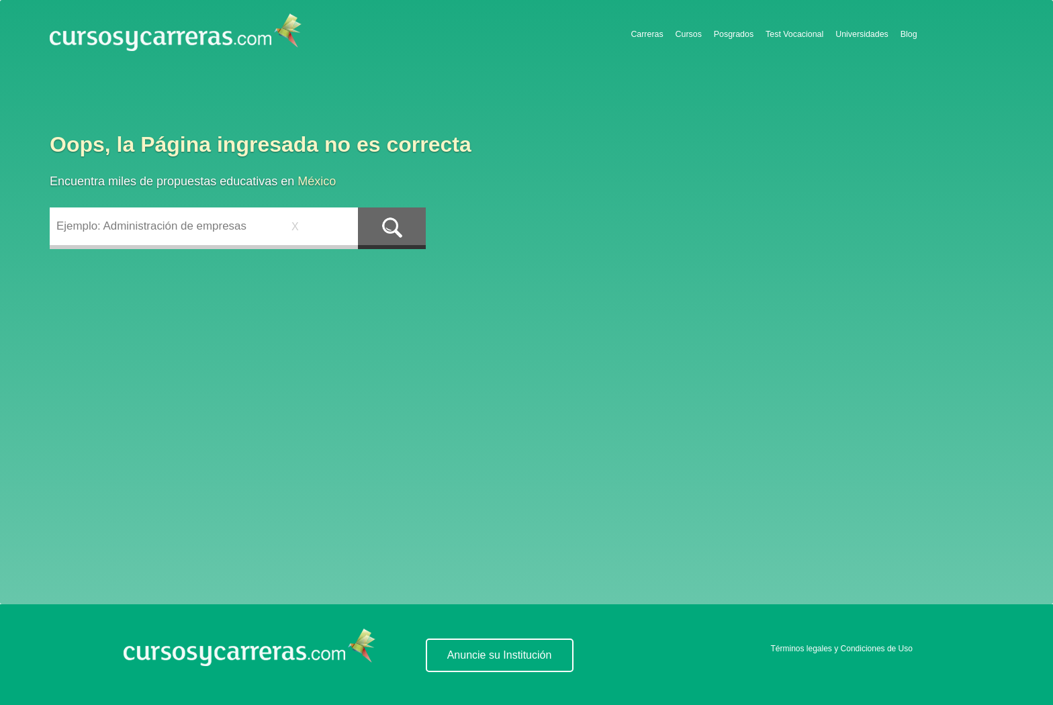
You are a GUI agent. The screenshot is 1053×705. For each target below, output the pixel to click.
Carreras (647, 34)
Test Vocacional (794, 34)
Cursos (689, 34)
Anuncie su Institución (499, 655)
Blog (909, 34)
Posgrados (733, 34)
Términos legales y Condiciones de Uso (842, 648)
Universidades (861, 34)
